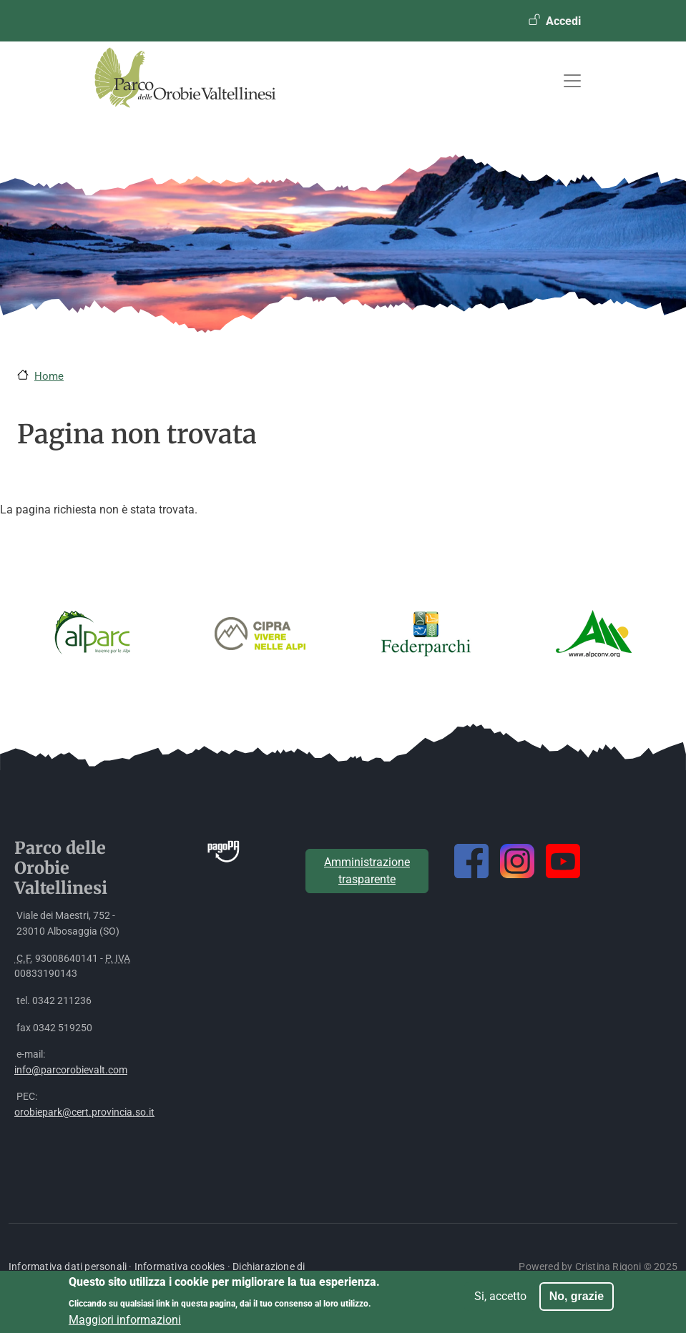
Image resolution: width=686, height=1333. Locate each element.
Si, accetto (500, 1301)
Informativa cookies (179, 1267)
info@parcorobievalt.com (70, 1070)
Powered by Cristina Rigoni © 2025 (598, 1267)
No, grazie (576, 1301)
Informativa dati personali (68, 1267)
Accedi (563, 21)
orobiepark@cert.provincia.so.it (84, 1112)
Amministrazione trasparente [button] (367, 870)
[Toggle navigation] (572, 81)
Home (49, 376)
